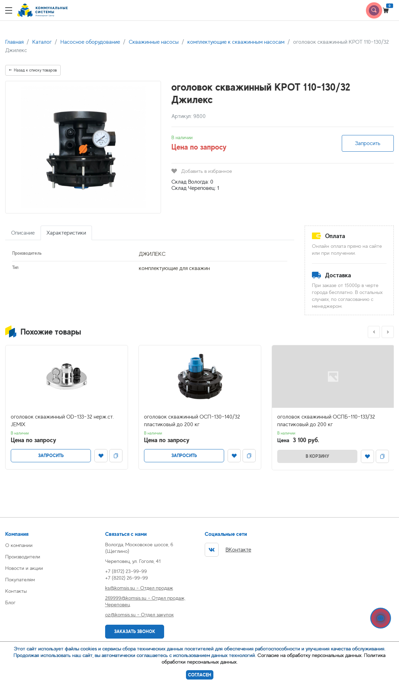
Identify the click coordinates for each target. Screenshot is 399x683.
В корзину (317, 456)
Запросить (367, 143)
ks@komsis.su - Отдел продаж (139, 588)
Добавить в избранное (201, 171)
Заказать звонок (134, 631)
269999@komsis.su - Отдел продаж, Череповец (145, 601)
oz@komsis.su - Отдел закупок (139, 614)
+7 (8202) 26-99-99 (126, 578)
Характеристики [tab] (66, 233)
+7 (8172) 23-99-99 (126, 571)
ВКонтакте (228, 550)
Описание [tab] (23, 233)
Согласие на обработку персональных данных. (310, 655)
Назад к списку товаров (33, 70)
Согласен (199, 674)
